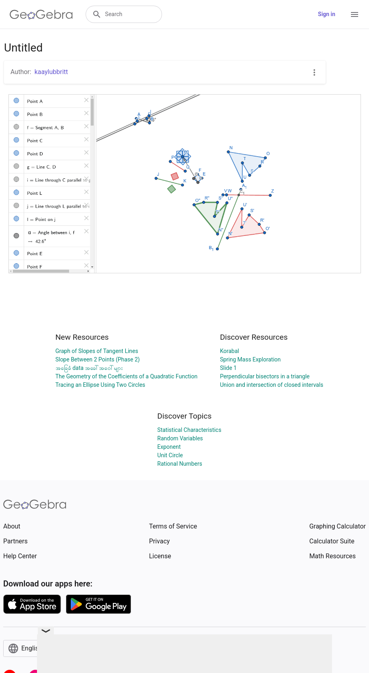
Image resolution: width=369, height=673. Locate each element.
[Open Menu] (354, 14)
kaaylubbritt (51, 72)
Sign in (326, 14)
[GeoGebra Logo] (41, 14)
